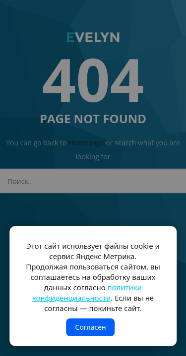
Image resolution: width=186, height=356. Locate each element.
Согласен (90, 327)
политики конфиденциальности (87, 292)
